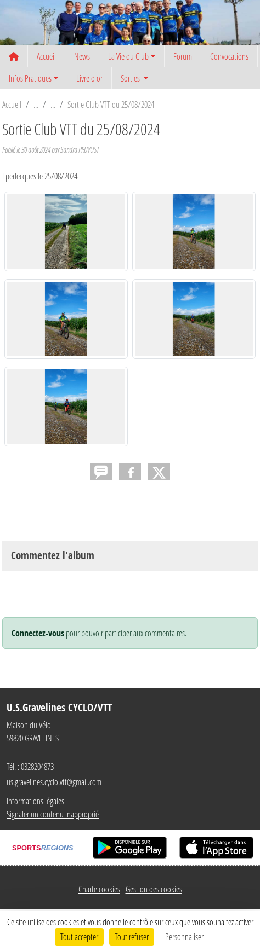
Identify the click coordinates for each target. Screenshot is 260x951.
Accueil (46, 56)
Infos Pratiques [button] (30, 78)
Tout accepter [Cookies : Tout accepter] (79, 936)
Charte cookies (99, 889)
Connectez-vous (38, 633)
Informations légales (35, 801)
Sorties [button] (131, 78)
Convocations (229, 56)
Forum (182, 56)
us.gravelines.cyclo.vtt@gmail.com (54, 781)
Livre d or (89, 78)
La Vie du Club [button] (128, 56)
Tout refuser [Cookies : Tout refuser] (132, 936)
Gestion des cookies (154, 889)
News (82, 56)
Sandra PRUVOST (79, 149)
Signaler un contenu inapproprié (53, 814)
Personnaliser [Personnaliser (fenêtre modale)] (184, 936)
